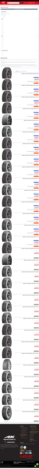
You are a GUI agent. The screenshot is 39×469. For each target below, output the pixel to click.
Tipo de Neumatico (4, 50)
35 (2, 23)
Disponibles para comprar (6, 13)
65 (2, 42)
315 (2, 26)
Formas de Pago (33, 430)
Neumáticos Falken (6, 5)
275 (2, 29)
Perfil (2, 36)
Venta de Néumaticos (24, 427)
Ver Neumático (6, 420)
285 (2, 32)
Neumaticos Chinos (23, 431)
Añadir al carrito (36, 106)
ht (2, 55)
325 (2, 25)
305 (2, 28)
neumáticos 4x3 (5, 66)
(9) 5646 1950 (31, 3)
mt (2, 52)
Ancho (2, 18)
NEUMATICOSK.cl (2, 466)
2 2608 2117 (31, 441)
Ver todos (3, 16)
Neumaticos (1, 5)
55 (2, 45)
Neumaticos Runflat (23, 430)
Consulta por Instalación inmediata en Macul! (5, 0)
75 (2, 48)
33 (2, 22)
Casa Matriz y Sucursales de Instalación (34, 0)
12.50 (3, 39)
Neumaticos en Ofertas (24, 432)
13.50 (3, 38)
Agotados (3, 15)
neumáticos (4, 59)
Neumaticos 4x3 (23, 433)
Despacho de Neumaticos (24, 429)
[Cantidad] (32, 83)
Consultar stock (36, 269)
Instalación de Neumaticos (24, 428)
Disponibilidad (3, 11)
